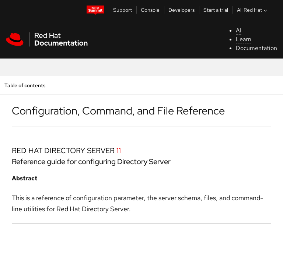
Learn (243, 39)
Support (122, 10)
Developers (181, 10)
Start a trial (215, 10)
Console (150, 10)
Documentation (256, 48)
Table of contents (25, 85)
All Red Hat (253, 10)
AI (238, 30)
